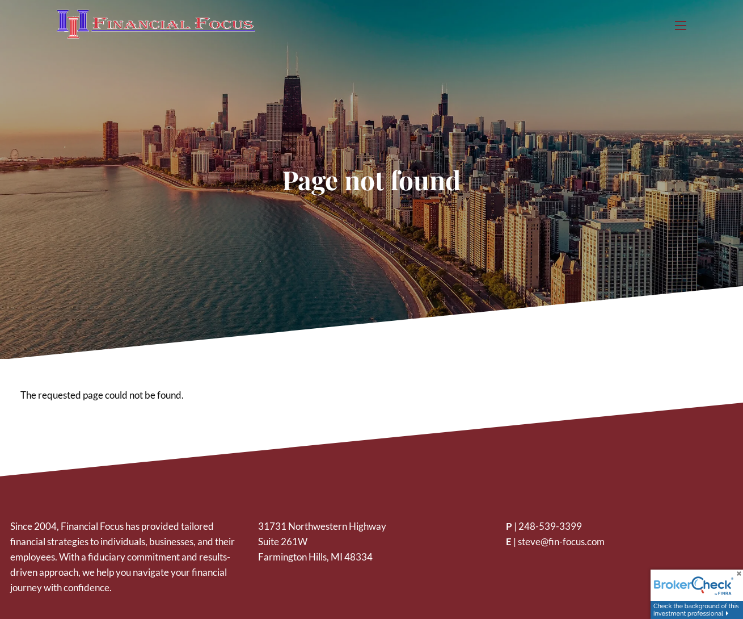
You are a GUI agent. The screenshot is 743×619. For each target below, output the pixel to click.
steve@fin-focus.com (561, 541)
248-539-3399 (550, 526)
